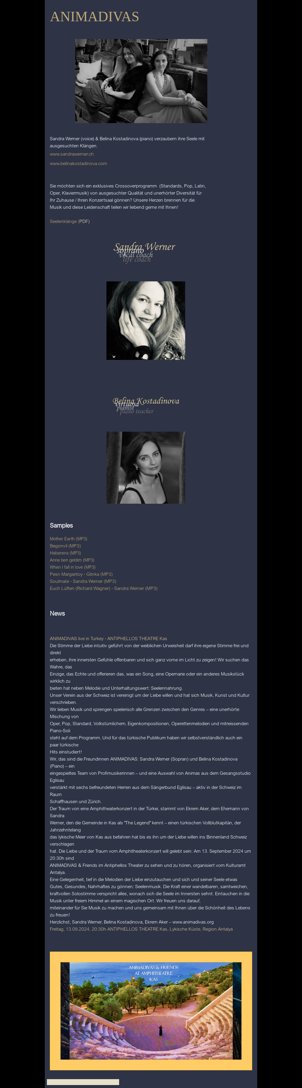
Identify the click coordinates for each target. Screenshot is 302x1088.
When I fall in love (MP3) (73, 567)
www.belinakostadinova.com (78, 163)
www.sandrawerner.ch (72, 154)
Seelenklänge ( (64, 221)
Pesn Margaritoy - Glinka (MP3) (81, 574)
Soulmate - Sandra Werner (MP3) (83, 581)
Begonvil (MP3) (65, 546)
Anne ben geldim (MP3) (72, 559)
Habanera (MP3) (65, 552)
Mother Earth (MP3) (68, 538)
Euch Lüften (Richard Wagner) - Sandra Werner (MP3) (103, 588)
